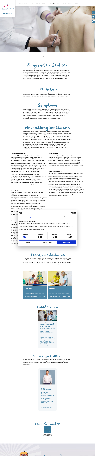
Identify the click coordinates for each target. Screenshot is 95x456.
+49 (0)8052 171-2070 (45, 405)
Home (21, 56)
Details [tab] (47, 217)
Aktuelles (70, 3)
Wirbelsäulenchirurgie (39, 56)
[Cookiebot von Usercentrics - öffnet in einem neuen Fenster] (70, 213)
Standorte (44, 3)
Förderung (38, 3)
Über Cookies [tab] (67, 217)
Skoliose (47, 56)
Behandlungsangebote (23, 3)
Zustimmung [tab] (28, 217)
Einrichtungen (52, 3)
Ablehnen (28, 242)
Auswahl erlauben (47, 242)
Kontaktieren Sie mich (46, 408)
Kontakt (76, 3)
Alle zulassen (66, 242)
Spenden (64, 3)
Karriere (58, 3)
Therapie (31, 3)
